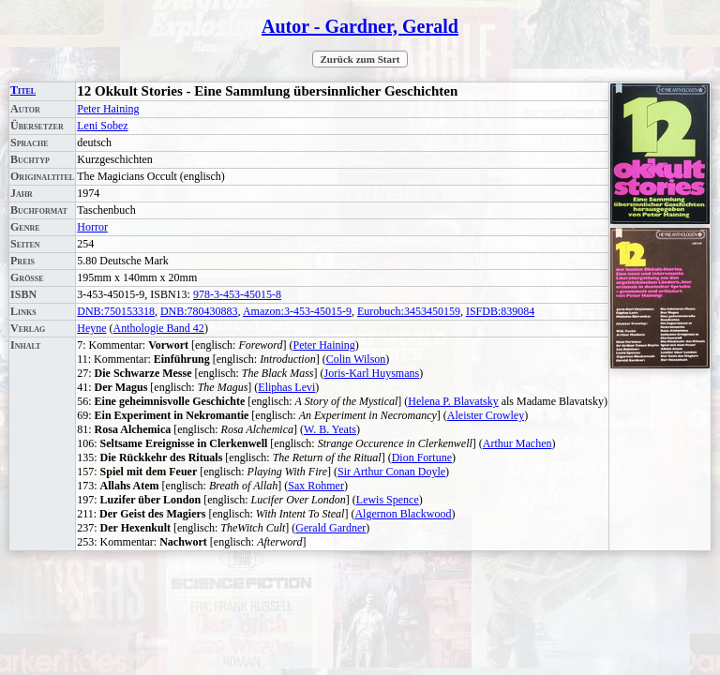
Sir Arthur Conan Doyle (391, 471)
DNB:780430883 (199, 311)
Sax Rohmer (316, 485)
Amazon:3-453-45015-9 (297, 311)
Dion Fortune (422, 457)
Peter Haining (108, 108)
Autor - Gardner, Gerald (360, 26)
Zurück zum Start (360, 59)
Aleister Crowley (485, 415)
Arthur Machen (517, 443)
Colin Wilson (356, 359)
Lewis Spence (387, 499)
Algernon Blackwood (402, 513)
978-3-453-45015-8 (237, 294)
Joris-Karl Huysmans (372, 373)
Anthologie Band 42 (158, 328)
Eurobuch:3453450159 (408, 311)
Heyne (91, 328)
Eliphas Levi (286, 387)
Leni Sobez (102, 125)
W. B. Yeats (330, 429)
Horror (92, 226)
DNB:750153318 (116, 311)
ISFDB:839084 (500, 311)
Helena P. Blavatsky (453, 401)
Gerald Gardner (330, 527)
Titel (23, 90)
